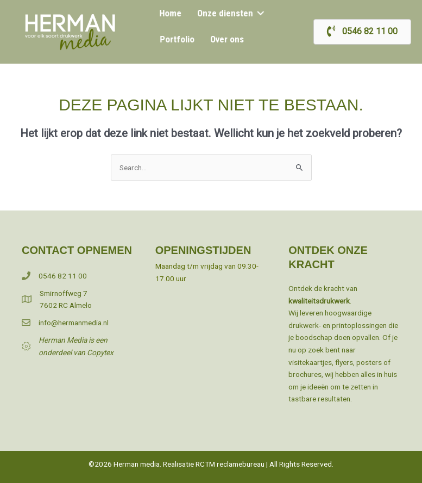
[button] (258, 14)
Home (171, 14)
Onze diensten (224, 14)
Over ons (226, 39)
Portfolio (178, 39)
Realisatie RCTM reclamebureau (213, 464)
